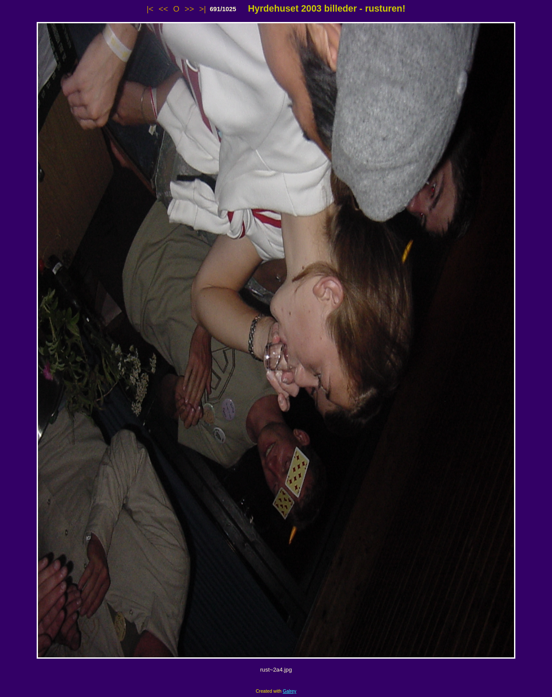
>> (189, 8)
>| (202, 8)
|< (150, 8)
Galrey (289, 691)
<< (163, 8)
